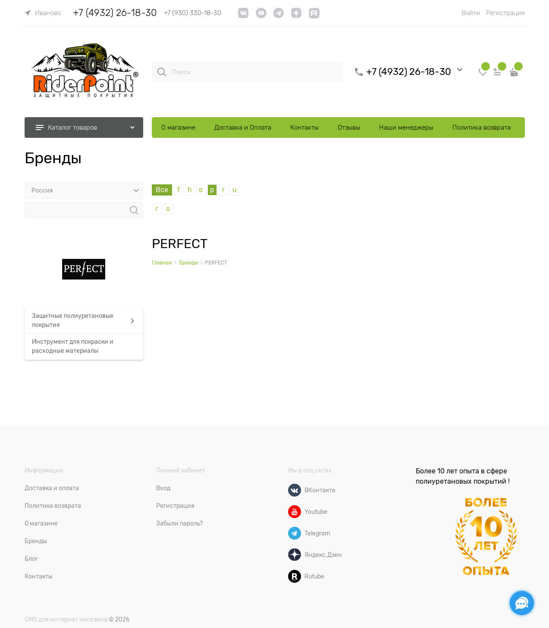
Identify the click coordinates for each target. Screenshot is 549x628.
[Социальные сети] (522, 603)
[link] (43, 13)
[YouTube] (261, 16)
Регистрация (505, 12)
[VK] (243, 16)
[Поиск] (162, 72)
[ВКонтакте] (294, 490)
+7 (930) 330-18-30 (192, 12)
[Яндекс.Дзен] (294, 554)
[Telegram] (294, 533)
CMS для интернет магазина (66, 619)
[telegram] (278, 16)
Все (162, 190)
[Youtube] (294, 511)
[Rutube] (294, 576)
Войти (470, 12)
